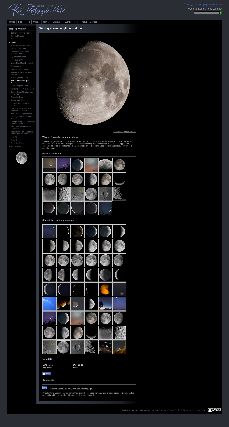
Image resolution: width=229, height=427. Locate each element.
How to (46, 22)
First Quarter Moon (18, 60)
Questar (36, 22)
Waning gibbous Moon (19, 69)
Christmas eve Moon (19, 66)
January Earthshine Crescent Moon (22, 118)
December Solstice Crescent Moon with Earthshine (22, 133)
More (76, 22)
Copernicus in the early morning (20, 104)
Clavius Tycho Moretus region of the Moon (22, 93)
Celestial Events (16, 36)
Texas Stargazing (195, 8)
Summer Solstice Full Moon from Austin (21, 73)
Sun (11, 39)
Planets (13, 137)
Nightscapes (15, 146)
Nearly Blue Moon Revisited (22, 63)
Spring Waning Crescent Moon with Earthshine (23, 123)
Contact (93, 22)
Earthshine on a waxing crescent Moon (20, 53)
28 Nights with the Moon (19, 33)
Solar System (15, 140)
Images (12, 22)
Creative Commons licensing (83, 395)
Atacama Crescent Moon (20, 45)
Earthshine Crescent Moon (21, 113)
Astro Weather (214, 8)
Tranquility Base (17, 97)
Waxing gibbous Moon (19, 78)
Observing (57, 22)
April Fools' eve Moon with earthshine (21, 128)
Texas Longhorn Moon (19, 86)
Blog (20, 22)
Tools (27, 22)
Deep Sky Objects (17, 143)
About (84, 22)
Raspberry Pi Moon (18, 100)
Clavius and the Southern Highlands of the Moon (21, 109)
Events (68, 22)
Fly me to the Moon (18, 57)
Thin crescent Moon (18, 49)
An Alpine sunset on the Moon (22, 89)
